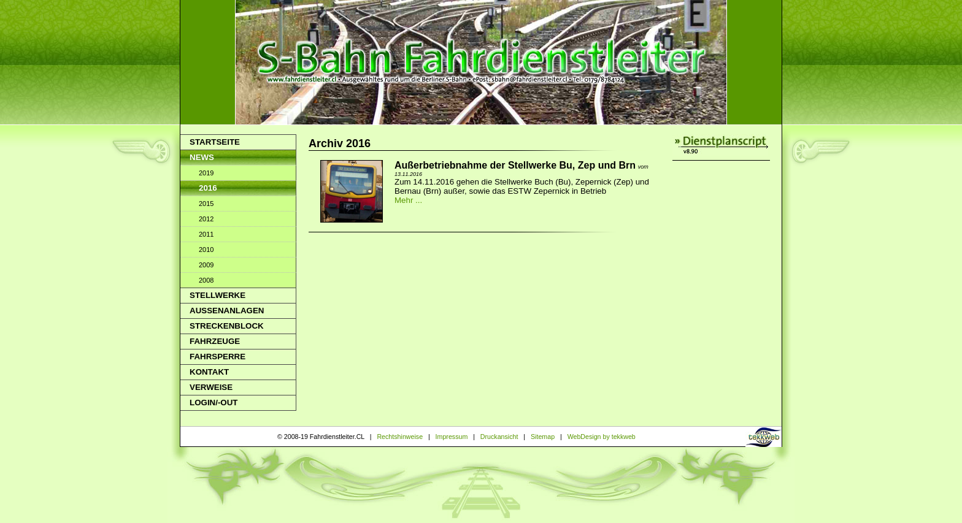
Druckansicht (499, 436)
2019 (206, 173)
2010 (206, 249)
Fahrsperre (217, 356)
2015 (206, 203)
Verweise (211, 387)
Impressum (452, 436)
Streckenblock (227, 325)
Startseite (215, 142)
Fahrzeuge (215, 341)
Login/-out (213, 402)
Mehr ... (408, 200)
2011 (206, 234)
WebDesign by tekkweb (602, 436)
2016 (208, 188)
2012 (206, 219)
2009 (206, 265)
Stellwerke (217, 295)
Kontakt (209, 371)
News (202, 157)
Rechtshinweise (400, 436)
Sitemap (543, 436)
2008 (206, 280)
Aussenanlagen (227, 310)
